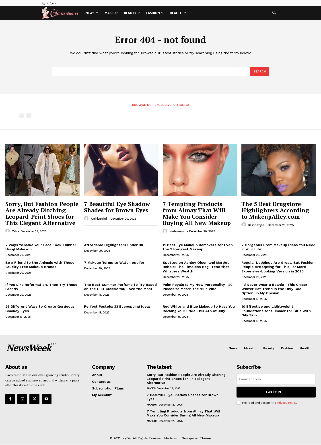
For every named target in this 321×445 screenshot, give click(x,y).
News (91, 13)
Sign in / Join (48, 3)
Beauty (132, 13)
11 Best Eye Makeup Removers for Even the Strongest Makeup (198, 247)
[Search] (259, 72)
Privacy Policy (286, 403)
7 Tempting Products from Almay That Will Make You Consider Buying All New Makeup (197, 213)
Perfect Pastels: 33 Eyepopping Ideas (117, 307)
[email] (276, 379)
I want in (276, 392)
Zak (14, 231)
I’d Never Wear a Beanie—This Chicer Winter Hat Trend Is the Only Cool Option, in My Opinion (274, 289)
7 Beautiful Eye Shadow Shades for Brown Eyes (117, 207)
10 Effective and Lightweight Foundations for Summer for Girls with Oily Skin (276, 311)
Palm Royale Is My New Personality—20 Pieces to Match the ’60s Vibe (198, 287)
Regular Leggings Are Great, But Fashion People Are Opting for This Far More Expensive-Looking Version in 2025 (278, 267)
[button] (274, 13)
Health (178, 13)
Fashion (154, 13)
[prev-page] (21, 116)
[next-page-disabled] (28, 116)
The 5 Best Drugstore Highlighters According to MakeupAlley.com (275, 210)
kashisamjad (99, 219)
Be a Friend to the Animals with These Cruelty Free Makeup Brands (39, 265)
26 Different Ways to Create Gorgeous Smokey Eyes (40, 309)
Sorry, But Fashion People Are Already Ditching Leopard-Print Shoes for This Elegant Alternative (41, 213)
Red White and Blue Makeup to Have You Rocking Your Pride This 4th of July (199, 309)
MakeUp (111, 13)
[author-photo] (8, 231)
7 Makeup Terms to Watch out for (114, 263)
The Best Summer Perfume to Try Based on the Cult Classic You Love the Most (120, 287)
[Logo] (61, 13)
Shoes (151, 388)
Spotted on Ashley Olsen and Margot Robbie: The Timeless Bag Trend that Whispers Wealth (196, 267)
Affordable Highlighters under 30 (113, 245)
